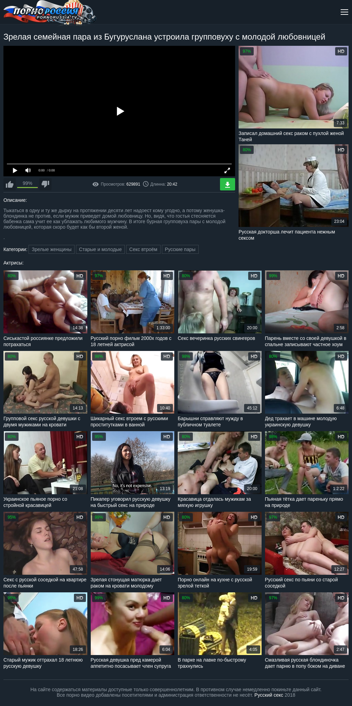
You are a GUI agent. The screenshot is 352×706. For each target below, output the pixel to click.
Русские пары (180, 249)
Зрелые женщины (52, 249)
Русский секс (268, 695)
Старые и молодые (100, 249)
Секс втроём (143, 249)
